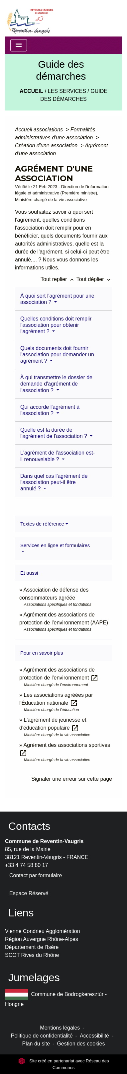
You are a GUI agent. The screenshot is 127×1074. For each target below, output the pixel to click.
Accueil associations (39, 129)
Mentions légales (60, 1028)
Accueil (31, 91)
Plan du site (36, 1043)
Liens (21, 913)
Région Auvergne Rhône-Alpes (41, 939)
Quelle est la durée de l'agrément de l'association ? (54, 433)
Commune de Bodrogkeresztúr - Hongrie (56, 998)
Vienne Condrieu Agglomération (42, 931)
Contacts (29, 826)
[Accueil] (29, 18)
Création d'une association (47, 145)
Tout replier (58, 279)
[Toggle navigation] (18, 45)
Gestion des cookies (81, 1043)
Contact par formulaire (35, 875)
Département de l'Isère (32, 947)
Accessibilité (94, 1035)
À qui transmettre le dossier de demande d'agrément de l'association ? (56, 384)
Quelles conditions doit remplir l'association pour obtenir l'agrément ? (55, 325)
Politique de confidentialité (42, 1035)
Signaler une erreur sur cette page (71, 779)
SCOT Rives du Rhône (32, 955)
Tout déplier (94, 279)
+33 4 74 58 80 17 (26, 865)
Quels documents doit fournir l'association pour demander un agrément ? (57, 354)
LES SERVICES (67, 91)
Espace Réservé (28, 893)
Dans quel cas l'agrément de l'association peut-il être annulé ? (53, 482)
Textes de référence (42, 524)
